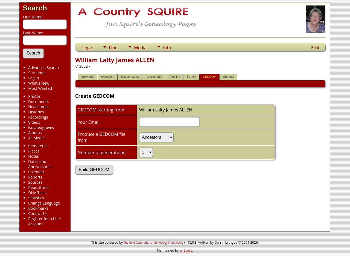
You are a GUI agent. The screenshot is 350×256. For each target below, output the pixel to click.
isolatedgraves (41, 127)
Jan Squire (185, 250)
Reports (35, 177)
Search (35, 8)
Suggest (228, 76)
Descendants (130, 76)
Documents (38, 101)
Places (33, 151)
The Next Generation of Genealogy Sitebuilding (153, 243)
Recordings (38, 117)
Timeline (174, 76)
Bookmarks (38, 208)
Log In (33, 77)
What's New (38, 83)
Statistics (36, 197)
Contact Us (38, 213)
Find (113, 48)
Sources (35, 182)
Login (88, 48)
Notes (33, 156)
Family (191, 76)
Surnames (37, 72)
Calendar (36, 171)
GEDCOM (209, 76)
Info (167, 48)
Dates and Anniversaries (40, 164)
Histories (36, 111)
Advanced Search (43, 67)
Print (315, 47)
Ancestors (107, 76)
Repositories (39, 187)
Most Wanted (40, 88)
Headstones (38, 106)
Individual (87, 76)
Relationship (153, 76)
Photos (34, 96)
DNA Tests (37, 192)
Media (140, 48)
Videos (34, 122)
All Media (36, 137)
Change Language (44, 203)
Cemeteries (38, 145)
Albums (35, 132)
